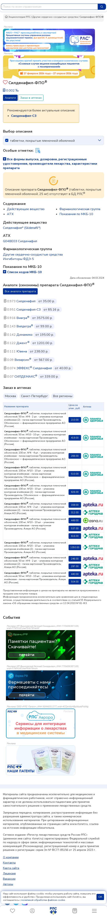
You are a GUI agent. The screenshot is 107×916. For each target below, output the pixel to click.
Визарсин (22, 360)
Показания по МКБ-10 (76, 214)
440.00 (74, 574)
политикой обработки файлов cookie (43, 900)
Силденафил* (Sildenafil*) (22, 228)
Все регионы (62, 396)
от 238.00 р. (39, 351)
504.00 (74, 581)
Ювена (21, 351)
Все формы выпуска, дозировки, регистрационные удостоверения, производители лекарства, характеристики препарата (50, 163)
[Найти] (102, 7)
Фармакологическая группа (79, 209)
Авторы (8, 884)
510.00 (74, 473)
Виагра (22, 318)
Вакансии (9, 879)
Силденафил (25, 301)
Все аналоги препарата (20, 291)
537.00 (74, 528)
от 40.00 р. (63, 368)
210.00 (74, 419)
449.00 (74, 520)
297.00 (74, 566)
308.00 (74, 505)
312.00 (74, 512)
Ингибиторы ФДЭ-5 (18, 259)
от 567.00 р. (43, 360)
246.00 (74, 558)
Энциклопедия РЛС (18, 17)
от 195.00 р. (44, 335)
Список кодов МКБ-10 (22, 272)
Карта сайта (11, 868)
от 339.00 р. (49, 376)
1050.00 (74, 547)
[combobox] (49, 7)
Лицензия (9, 873)
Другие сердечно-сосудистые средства (55, 17)
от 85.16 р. (52, 309)
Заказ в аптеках (31, 98)
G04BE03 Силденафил (20, 241)
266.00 (74, 456)
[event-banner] (40, 723)
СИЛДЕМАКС (25, 376)
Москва (10, 396)
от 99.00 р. (44, 326)
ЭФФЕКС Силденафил (34, 368)
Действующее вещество (26, 209)
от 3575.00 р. (42, 318)
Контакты (9, 863)
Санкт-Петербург (34, 396)
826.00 (74, 492)
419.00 (74, 437)
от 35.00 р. (46, 301)
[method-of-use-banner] (49, 40)
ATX (10, 214)
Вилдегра (24, 326)
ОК (100, 897)
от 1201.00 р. (42, 343)
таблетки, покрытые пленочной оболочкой (42, 141)
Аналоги (10, 98)
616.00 (74, 536)
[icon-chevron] (99, 140)
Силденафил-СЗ (28, 309)
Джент (23, 343)
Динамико (24, 335)
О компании (11, 857)
